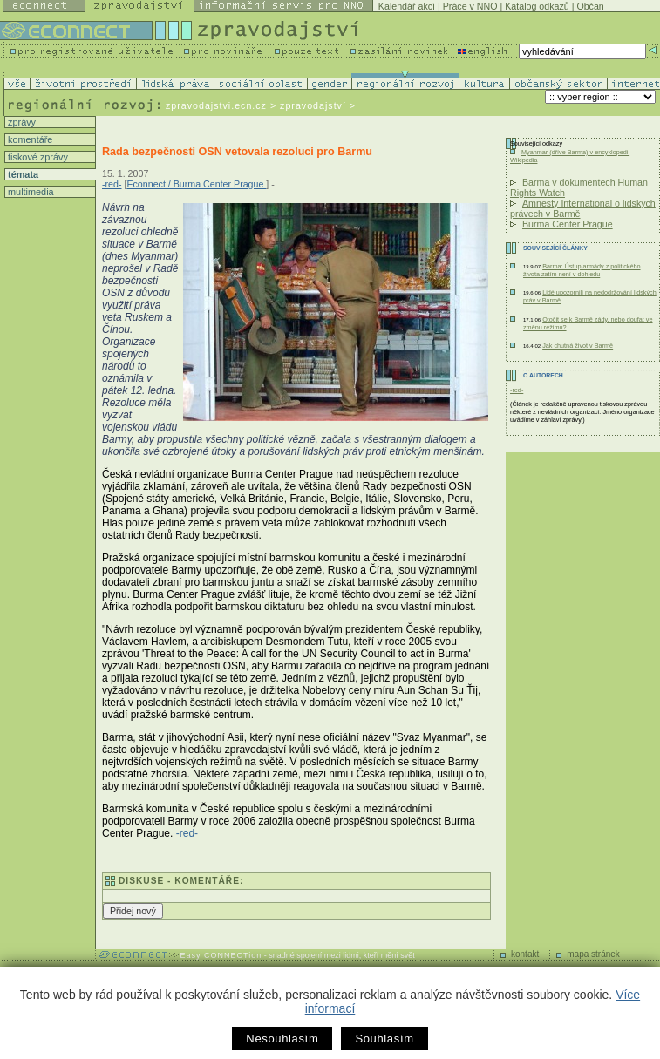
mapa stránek (593, 954)
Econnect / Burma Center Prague (196, 184)
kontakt (525, 954)
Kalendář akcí (406, 6)
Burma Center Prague (567, 224)
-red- (112, 184)
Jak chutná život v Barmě (577, 346)
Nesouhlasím (282, 1038)
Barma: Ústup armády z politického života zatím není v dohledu (582, 270)
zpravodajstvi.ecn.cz (216, 105)
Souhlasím (384, 1038)
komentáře (28, 139)
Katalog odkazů (536, 6)
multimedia (29, 192)
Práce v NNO (470, 6)
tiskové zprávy (36, 157)
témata (21, 174)
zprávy (20, 122)
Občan (589, 6)
